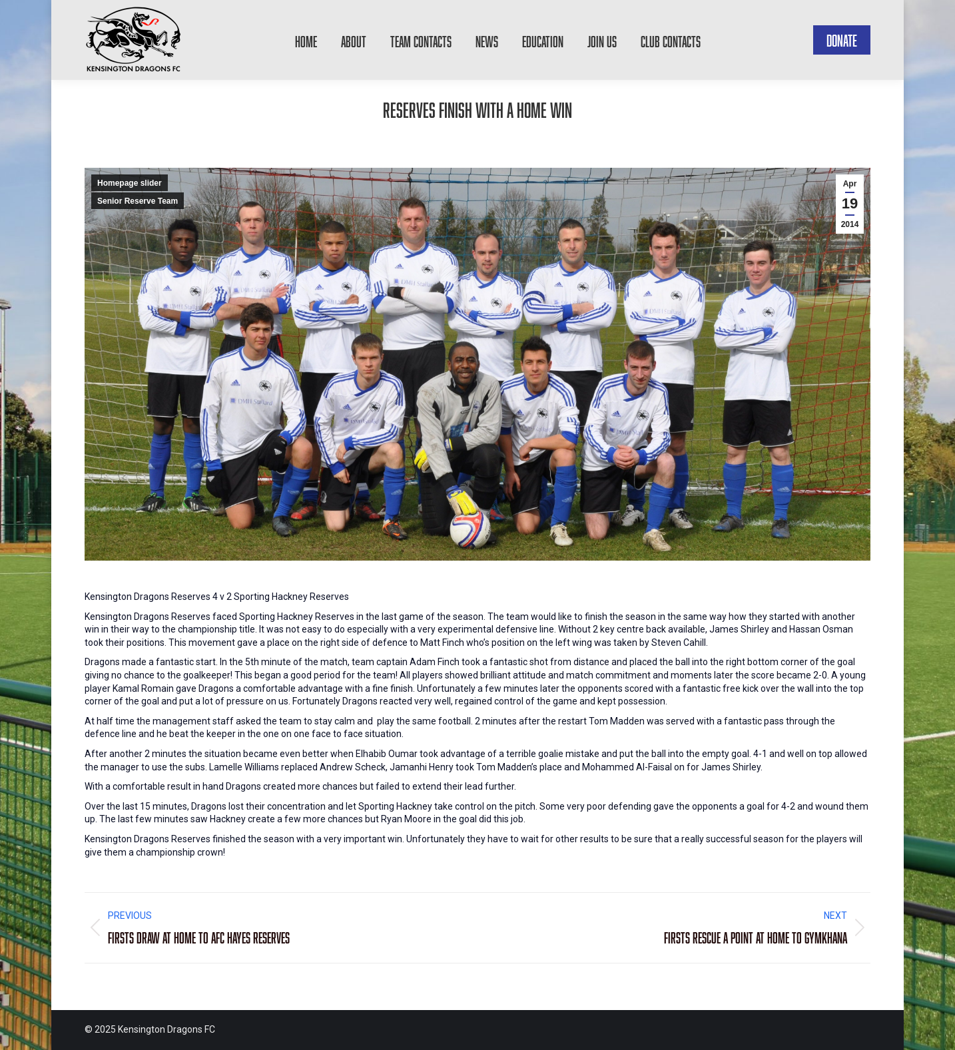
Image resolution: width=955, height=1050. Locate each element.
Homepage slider (129, 183)
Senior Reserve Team (137, 201)
